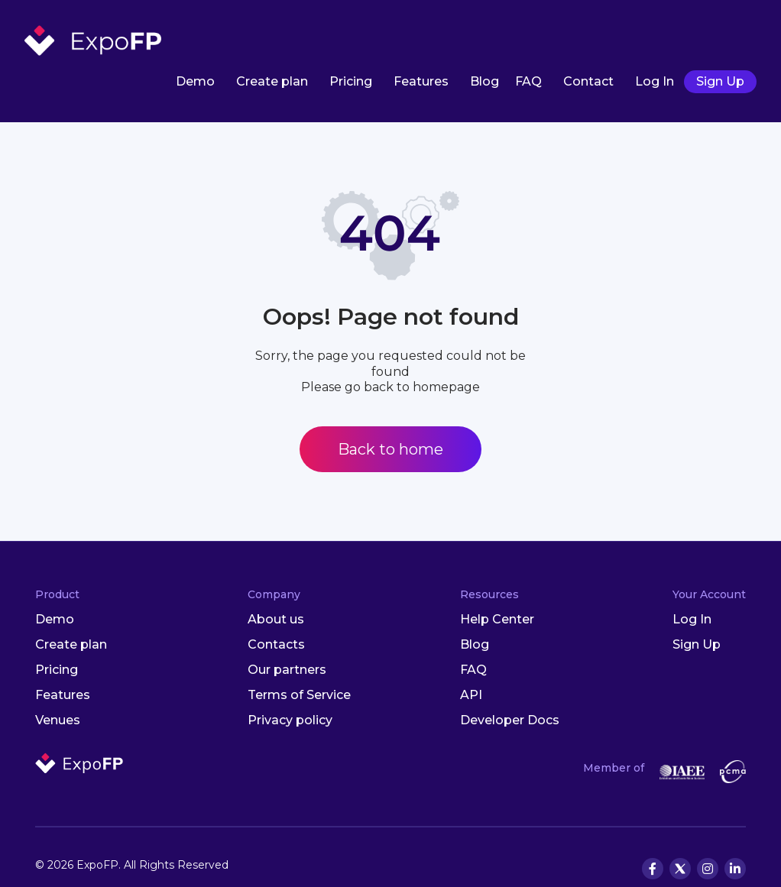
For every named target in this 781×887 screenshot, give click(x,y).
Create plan (272, 81)
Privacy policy (290, 720)
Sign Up (720, 81)
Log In (654, 81)
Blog (484, 81)
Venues (57, 720)
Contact (588, 81)
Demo (195, 81)
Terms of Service (299, 695)
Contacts (276, 644)
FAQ (528, 81)
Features (421, 81)
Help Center (497, 619)
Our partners (287, 669)
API (471, 695)
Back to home (390, 449)
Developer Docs (509, 720)
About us (276, 619)
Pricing (350, 81)
